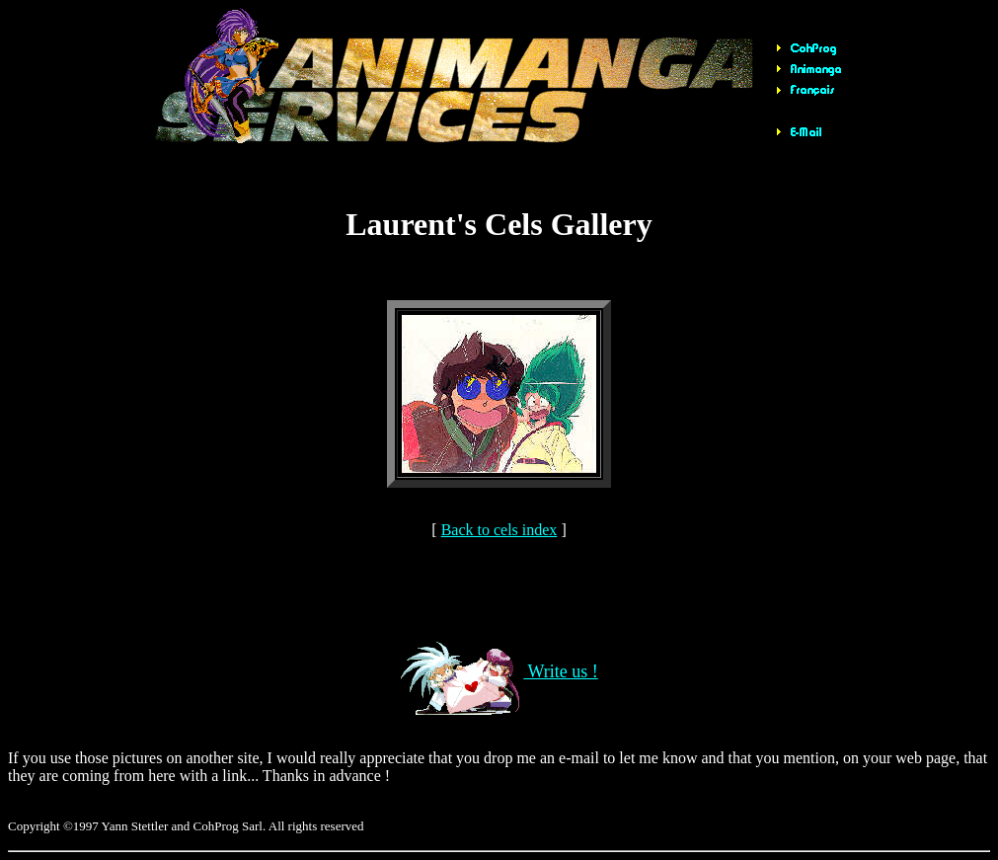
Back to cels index (499, 529)
